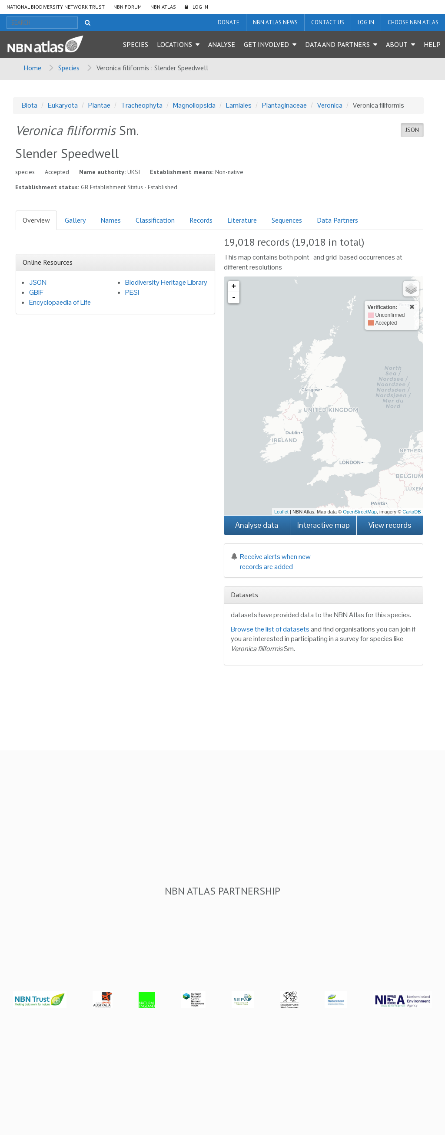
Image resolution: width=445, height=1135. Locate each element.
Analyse (221, 44)
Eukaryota (63, 105)
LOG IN (200, 6)
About (397, 44)
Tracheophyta (142, 105)
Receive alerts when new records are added (271, 561)
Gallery (75, 220)
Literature (242, 220)
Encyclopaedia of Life (60, 302)
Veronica (329, 105)
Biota (29, 105)
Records (201, 220)
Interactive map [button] (323, 525)
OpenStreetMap (360, 511)
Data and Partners (337, 44)
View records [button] (390, 525)
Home (32, 67)
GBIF (36, 292)
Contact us (327, 22)
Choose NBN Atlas (413, 22)
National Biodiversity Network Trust (56, 6)
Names (110, 220)
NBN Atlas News (275, 22)
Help (432, 44)
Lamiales (239, 105)
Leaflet (281, 511)
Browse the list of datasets (270, 629)
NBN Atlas (163, 6)
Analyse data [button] (256, 525)
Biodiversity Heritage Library (166, 282)
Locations (174, 44)
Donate (228, 22)
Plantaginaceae (284, 105)
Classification (155, 220)
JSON (412, 130)
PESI (132, 292)
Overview (36, 220)
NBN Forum (127, 6)
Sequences (287, 220)
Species (135, 44)
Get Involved (266, 44)
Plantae (99, 105)
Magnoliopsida (194, 105)
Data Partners (337, 220)
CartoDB (411, 511)
